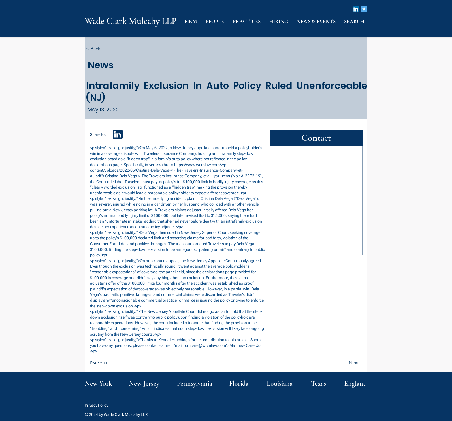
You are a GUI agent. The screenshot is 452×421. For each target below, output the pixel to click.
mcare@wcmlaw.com (206, 345)
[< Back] (105, 49)
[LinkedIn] (356, 9)
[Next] (344, 363)
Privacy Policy (96, 405)
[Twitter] (364, 9)
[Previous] (109, 363)
